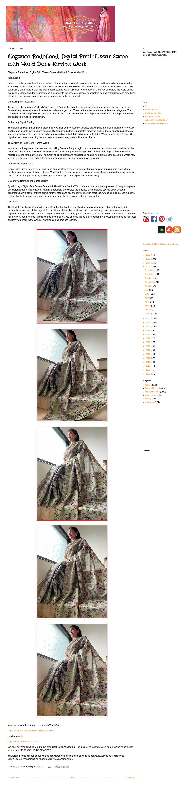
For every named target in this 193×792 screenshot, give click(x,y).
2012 (148, 358)
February (149, 309)
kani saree (150, 402)
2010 (148, 366)
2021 (148, 322)
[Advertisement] (163, 79)
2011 (148, 362)
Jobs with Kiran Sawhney (156, 120)
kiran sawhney (151, 395)
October (149, 278)
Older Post (131, 778)
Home (72, 778)
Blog (147, 106)
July (147, 290)
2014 (148, 350)
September (150, 282)
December (150, 270)
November (150, 274)
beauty (148, 399)
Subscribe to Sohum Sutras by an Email (160, 244)
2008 (148, 374)
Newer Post (13, 778)
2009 (148, 370)
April (147, 302)
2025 (148, 259)
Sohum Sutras (151, 109)
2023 (148, 267)
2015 (148, 346)
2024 (148, 263)
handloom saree (152, 392)
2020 (148, 326)
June (147, 294)
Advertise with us (152, 116)
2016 (148, 342)
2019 (148, 330)
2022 (148, 318)
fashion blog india (153, 388)
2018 (148, 334)
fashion (148, 385)
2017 (148, 338)
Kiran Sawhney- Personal (156, 123)
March (148, 306)
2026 (148, 255)
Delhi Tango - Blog (153, 113)
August (148, 286)
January (149, 313)
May (147, 298)
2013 (148, 354)
